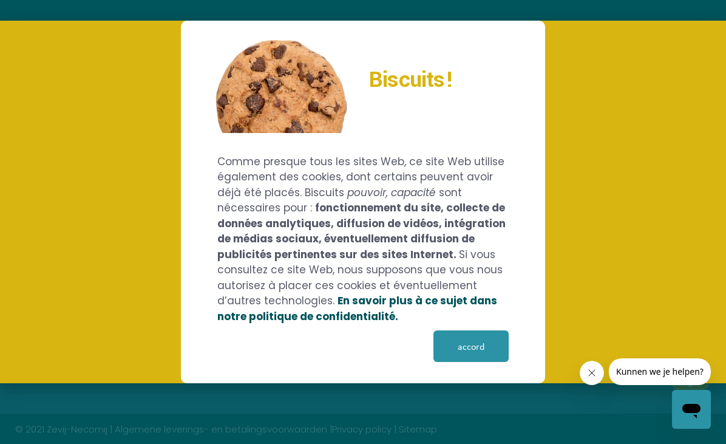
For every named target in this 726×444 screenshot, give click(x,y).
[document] (363, 222)
